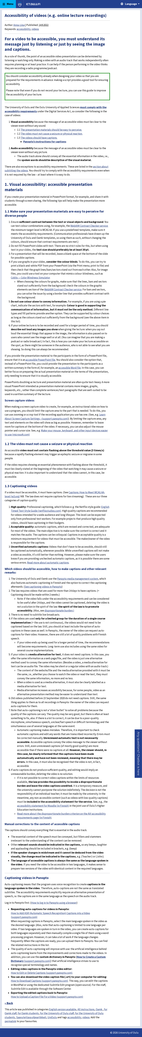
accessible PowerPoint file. (40, 359)
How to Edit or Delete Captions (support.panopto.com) (41, 973)
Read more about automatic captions (48, 562)
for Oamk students (28, 1013)
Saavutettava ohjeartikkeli (31, 1017)
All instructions (86, 1009)
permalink (10, 1021)
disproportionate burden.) (59, 610)
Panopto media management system (77, 578)
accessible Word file (70, 367)
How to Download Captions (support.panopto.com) (39, 981)
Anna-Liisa (19, 25)
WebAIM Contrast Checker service (63, 289)
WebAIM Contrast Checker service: (89, 226)
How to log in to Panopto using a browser (54, 902)
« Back (9, 1003)
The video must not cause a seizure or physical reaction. (52, 133)
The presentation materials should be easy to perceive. (51, 129)
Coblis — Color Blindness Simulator (30, 277)
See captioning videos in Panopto (43, 586)
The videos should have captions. (39, 137)
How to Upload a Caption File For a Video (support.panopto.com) (47, 996)
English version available (62, 1009)
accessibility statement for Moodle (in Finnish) (43, 805)
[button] (138, 753)
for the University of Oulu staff (57, 1013)
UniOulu (52, 1017)
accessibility (23, 29)
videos (35, 29)
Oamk (99, 1009)
